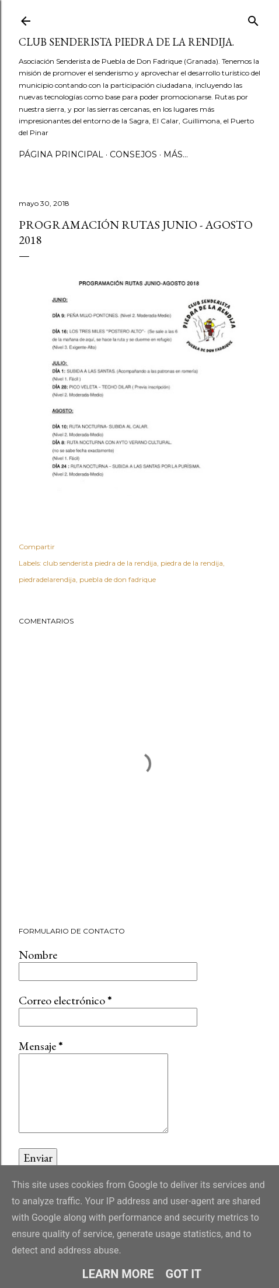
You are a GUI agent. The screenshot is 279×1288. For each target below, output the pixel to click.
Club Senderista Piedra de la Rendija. (126, 42)
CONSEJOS (133, 154)
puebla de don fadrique (117, 579)
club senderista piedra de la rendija (100, 563)
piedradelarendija (47, 579)
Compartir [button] (37, 546)
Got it (184, 1274)
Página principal (61, 154)
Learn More (118, 1274)
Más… (175, 154)
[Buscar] (253, 18)
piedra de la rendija (192, 563)
